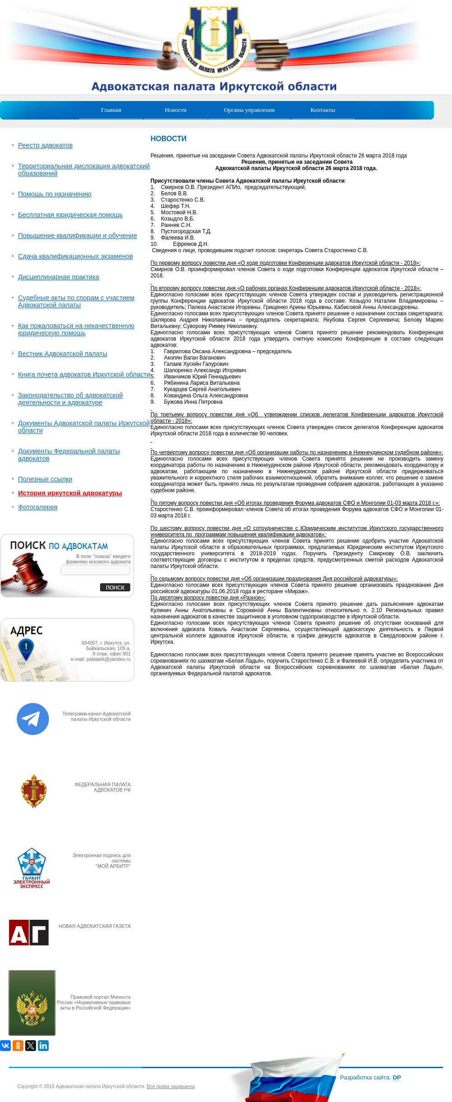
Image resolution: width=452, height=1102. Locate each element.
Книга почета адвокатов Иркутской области (84, 374)
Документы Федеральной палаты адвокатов (69, 454)
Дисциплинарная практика (58, 277)
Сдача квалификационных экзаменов (75, 256)
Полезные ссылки (45, 479)
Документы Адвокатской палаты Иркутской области (84, 427)
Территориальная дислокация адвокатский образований (84, 169)
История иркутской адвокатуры (70, 493)
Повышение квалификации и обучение (77, 235)
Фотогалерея (38, 507)
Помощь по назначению (54, 194)
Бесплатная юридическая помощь (70, 214)
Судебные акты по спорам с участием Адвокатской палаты (76, 301)
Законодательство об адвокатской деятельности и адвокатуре (70, 399)
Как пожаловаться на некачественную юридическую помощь (76, 329)
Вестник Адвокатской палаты (62, 353)
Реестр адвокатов (45, 145)
